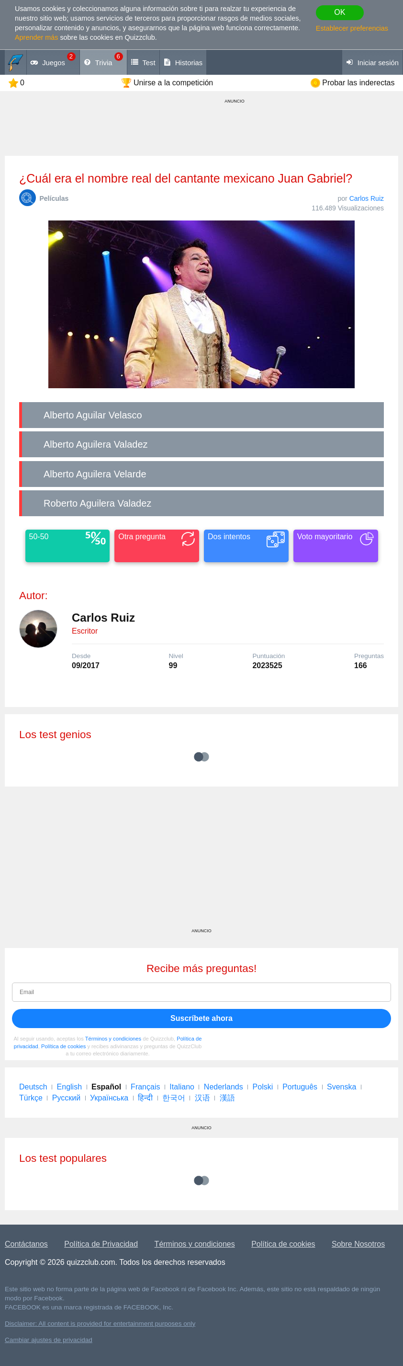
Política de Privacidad (101, 1244)
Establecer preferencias (352, 28)
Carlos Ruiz (366, 198)
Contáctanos (26, 1244)
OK (339, 12)
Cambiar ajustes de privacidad (48, 1339)
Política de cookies (63, 1046)
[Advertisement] (201, 861)
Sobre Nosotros (358, 1244)
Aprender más (36, 37)
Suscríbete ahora (201, 1018)
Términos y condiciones (113, 1039)
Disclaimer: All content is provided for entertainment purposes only (100, 1323)
